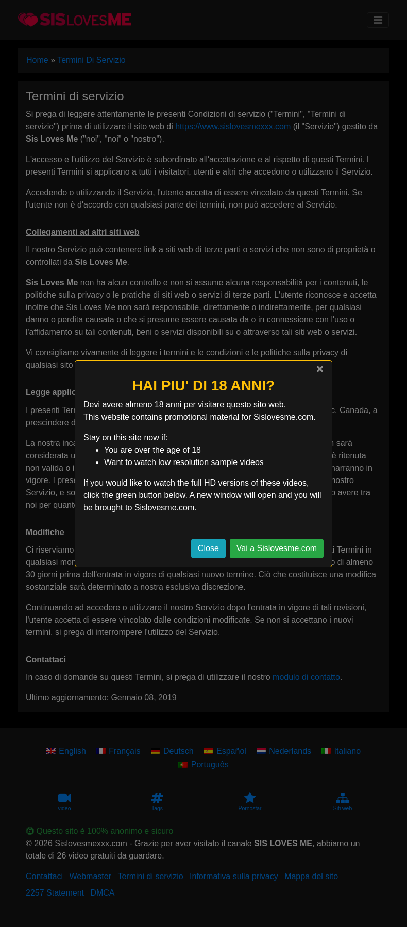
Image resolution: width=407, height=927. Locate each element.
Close (208, 548)
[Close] (320, 368)
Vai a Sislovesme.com (276, 548)
